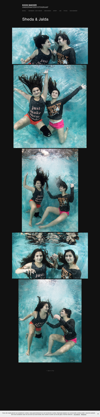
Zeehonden (47, 10)
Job (60, 10)
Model (24, 10)
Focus (65, 10)
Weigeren (83, 414)
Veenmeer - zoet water (35, 10)
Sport (55, 10)
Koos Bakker (29, 5)
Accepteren (77, 414)
